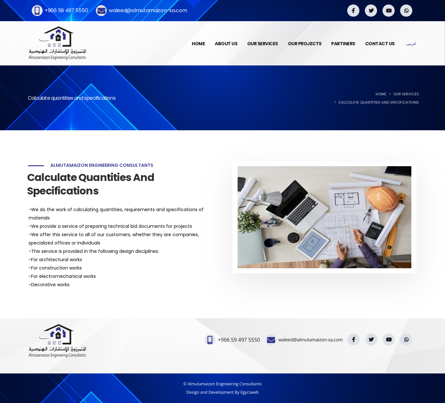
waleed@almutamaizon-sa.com (148, 10)
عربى (411, 43)
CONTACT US (380, 43)
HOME (198, 43)
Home (385, 94)
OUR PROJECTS (305, 43)
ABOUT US (226, 43)
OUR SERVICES (262, 43)
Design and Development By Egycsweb (222, 392)
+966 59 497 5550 (66, 10)
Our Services (410, 94)
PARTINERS (343, 43)
